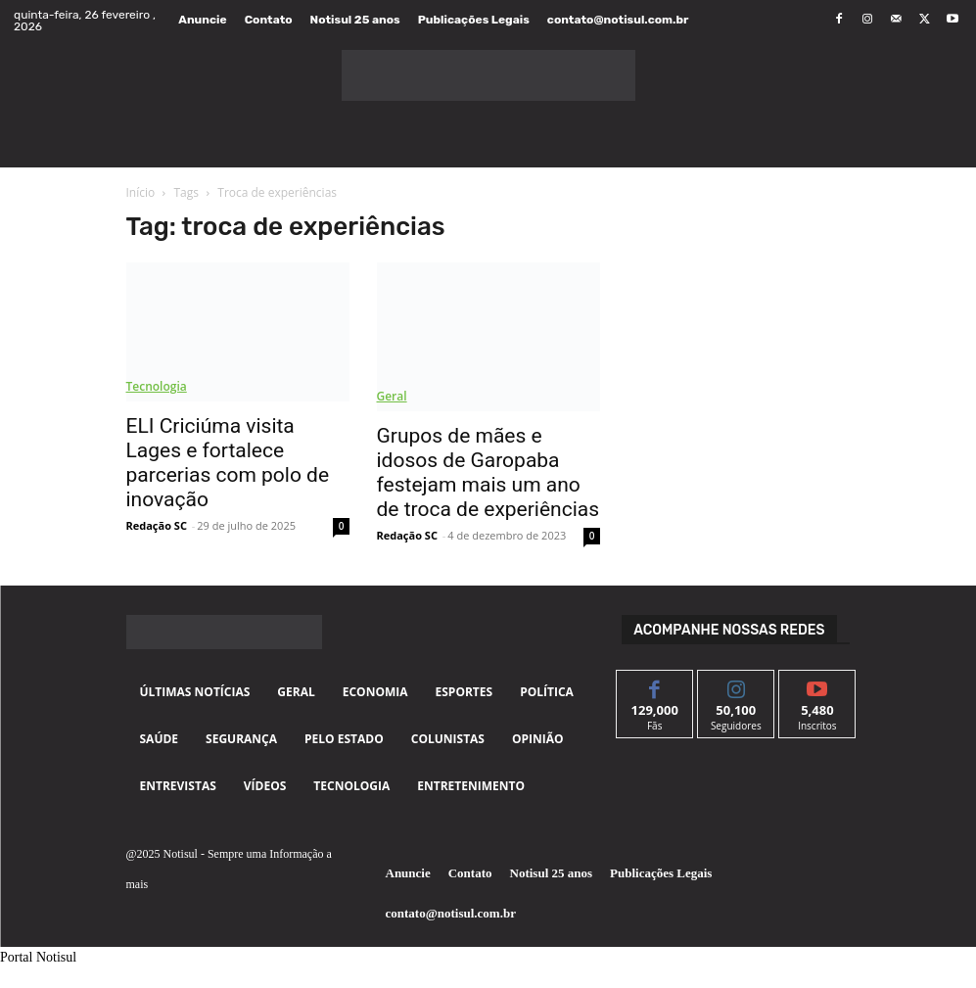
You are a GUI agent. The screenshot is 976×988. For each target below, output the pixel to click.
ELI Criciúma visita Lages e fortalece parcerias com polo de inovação (228, 462)
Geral (392, 396)
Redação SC (156, 525)
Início (141, 192)
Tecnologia (156, 386)
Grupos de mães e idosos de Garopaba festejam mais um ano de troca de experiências (488, 472)
